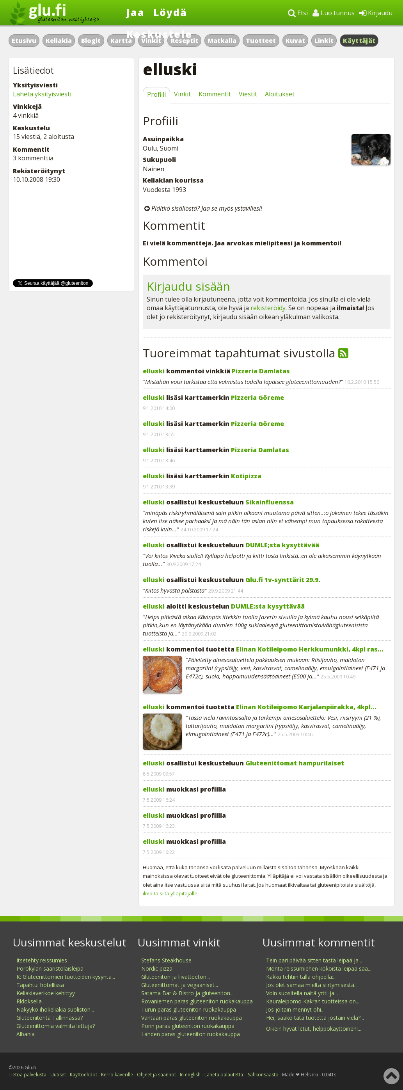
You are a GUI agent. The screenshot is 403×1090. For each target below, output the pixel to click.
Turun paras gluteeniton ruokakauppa (188, 1009)
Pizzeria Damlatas (261, 371)
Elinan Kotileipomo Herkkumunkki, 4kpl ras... (309, 649)
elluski (154, 371)
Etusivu (24, 40)
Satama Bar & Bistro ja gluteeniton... (187, 993)
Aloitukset (280, 94)
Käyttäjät (359, 40)
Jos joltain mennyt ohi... (295, 1009)
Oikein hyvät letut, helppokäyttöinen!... (313, 1028)
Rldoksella (29, 1001)
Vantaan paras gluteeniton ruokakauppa (191, 1017)
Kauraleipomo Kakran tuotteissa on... (312, 1001)
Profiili (156, 94)
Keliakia (59, 40)
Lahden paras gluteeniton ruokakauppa (190, 1034)
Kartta (121, 40)
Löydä (170, 12)
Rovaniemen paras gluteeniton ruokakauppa (197, 1001)
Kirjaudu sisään (188, 286)
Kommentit (215, 94)
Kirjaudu (375, 13)
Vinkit (182, 94)
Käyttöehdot (83, 1074)
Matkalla (222, 40)
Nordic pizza (156, 968)
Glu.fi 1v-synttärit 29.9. (282, 579)
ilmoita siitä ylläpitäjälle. (171, 893)
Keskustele (159, 34)
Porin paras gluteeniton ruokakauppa (187, 1026)
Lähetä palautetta (223, 1074)
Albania (25, 1034)
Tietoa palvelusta (27, 1074)
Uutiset (58, 1074)
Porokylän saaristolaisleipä (49, 968)
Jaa (135, 12)
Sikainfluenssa (269, 502)
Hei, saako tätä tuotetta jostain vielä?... (315, 1017)
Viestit (248, 94)
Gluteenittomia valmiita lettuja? (55, 1026)
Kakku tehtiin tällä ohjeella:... (301, 976)
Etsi (298, 13)
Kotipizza (246, 476)
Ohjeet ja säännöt (156, 1074)
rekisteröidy (268, 308)
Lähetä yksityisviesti (42, 94)
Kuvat (295, 40)
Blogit (91, 40)
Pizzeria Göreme (257, 397)
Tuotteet (261, 40)
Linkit (324, 40)
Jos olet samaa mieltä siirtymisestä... (312, 985)
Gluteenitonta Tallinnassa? (49, 1017)
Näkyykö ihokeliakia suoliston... (55, 1009)
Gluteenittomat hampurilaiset (294, 763)
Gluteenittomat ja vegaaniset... (179, 985)
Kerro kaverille (117, 1074)
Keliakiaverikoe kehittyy (45, 993)
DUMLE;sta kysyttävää (282, 545)
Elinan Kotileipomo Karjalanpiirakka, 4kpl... (306, 707)
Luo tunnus (333, 13)
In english (190, 1074)
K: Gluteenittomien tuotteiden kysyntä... (65, 976)
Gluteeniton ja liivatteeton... (175, 976)
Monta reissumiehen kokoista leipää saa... (318, 968)
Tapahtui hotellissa (40, 985)
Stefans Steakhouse (166, 960)
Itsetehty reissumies (41, 960)
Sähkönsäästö (263, 1074)
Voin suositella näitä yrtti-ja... (302, 993)
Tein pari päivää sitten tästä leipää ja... (314, 960)
